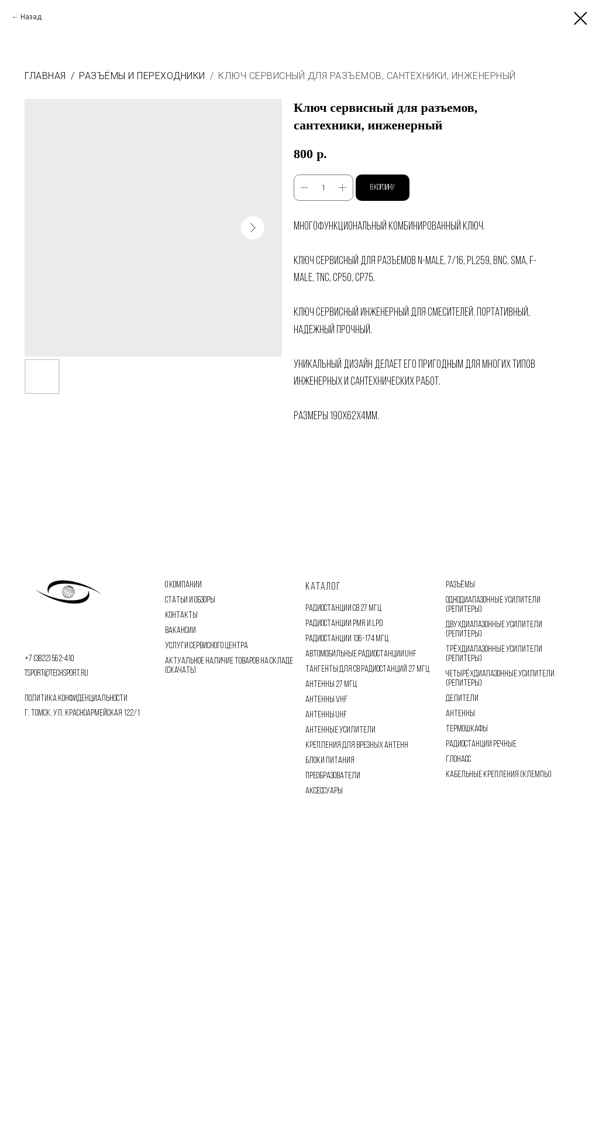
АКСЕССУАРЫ (324, 791)
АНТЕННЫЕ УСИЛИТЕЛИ (340, 730)
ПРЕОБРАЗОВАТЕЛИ (332, 776)
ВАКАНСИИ (180, 630)
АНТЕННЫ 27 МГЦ (331, 684)
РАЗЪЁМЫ (460, 585)
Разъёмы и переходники (142, 75)
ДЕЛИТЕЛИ (462, 698)
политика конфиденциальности (76, 698)
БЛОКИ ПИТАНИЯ (329, 760)
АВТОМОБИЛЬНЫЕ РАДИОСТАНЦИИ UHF (360, 654)
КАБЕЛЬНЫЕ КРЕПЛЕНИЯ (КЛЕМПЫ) (499, 774)
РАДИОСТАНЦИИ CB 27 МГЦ (343, 608)
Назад (31, 17)
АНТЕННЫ (460, 714)
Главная (45, 75)
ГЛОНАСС (458, 759)
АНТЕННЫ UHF (326, 715)
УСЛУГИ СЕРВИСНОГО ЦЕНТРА (206, 646)
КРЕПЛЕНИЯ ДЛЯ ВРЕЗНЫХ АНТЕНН (356, 745)
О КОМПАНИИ (183, 585)
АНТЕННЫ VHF (326, 699)
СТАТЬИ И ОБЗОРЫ (190, 600)
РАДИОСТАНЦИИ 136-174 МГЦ (346, 639)
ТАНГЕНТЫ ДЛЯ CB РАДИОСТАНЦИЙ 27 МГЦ (367, 669)
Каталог (323, 587)
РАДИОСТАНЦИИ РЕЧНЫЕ (481, 744)
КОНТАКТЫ (181, 615)
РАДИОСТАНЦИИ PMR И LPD (344, 623)
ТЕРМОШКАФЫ (467, 729)
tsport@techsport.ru (56, 673)
